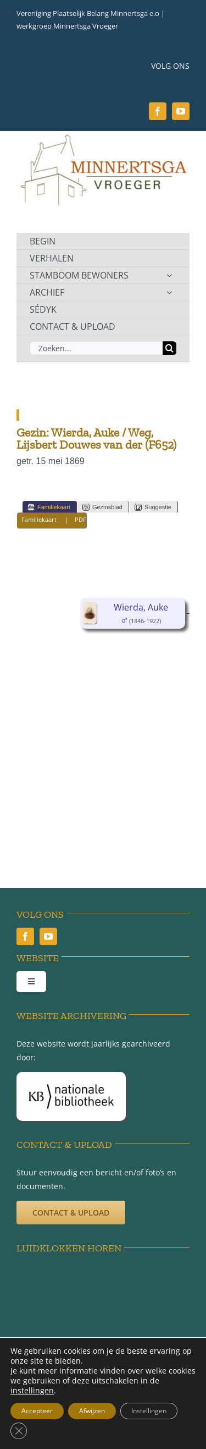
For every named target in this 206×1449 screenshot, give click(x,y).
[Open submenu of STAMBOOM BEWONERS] (169, 275)
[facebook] (157, 111)
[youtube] (181, 111)
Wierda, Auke (141, 607)
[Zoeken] (169, 348)
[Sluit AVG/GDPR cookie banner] (18, 1431)
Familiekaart (48, 507)
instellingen (32, 1391)
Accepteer (37, 1410)
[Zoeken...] (96, 348)
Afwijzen (92, 1410)
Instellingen (148, 1410)
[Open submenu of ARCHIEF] (169, 292)
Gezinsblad (102, 507)
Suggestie (153, 507)
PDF (80, 519)
